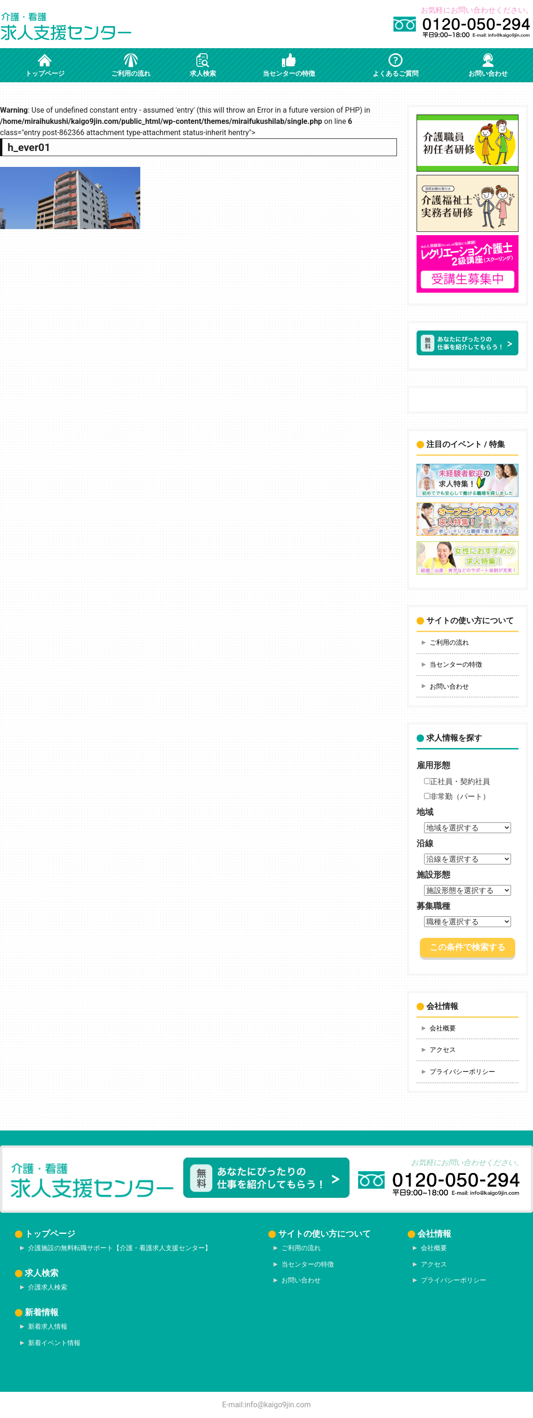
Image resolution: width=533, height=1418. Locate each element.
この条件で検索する (467, 947)
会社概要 (443, 1028)
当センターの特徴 (456, 664)
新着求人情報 (47, 1326)
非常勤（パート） (457, 796)
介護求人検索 (47, 1287)
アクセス (443, 1049)
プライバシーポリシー (462, 1071)
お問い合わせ (449, 686)
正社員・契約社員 (457, 781)
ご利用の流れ (449, 642)
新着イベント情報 (54, 1342)
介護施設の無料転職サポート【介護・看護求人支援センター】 (119, 1248)
